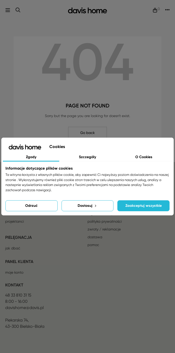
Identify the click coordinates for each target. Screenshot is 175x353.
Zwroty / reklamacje (104, 229)
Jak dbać (12, 248)
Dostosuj (87, 205)
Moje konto (14, 272)
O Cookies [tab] (143, 157)
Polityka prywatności (105, 221)
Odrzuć (31, 205)
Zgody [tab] (31, 157)
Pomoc (93, 245)
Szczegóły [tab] (87, 157)
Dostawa (95, 237)
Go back (87, 133)
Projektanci (14, 221)
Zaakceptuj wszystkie (143, 205)
